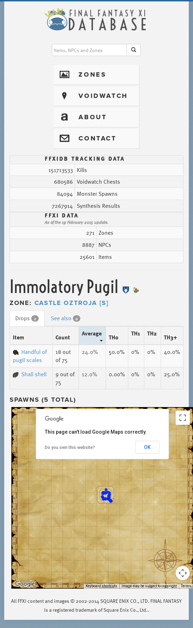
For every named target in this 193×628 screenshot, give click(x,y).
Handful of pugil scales (30, 356)
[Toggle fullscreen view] (183, 418)
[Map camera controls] (183, 573)
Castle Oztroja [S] (71, 303)
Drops (27, 318)
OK (147, 447)
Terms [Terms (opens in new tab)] (186, 586)
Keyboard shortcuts (101, 586)
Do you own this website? (70, 447)
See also (65, 318)
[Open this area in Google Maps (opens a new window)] (25, 584)
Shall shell (30, 374)
